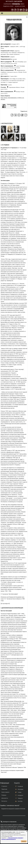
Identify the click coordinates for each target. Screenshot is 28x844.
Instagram (20, 795)
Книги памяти (5, 792)
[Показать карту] (13, 62)
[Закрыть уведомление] (26, 831)
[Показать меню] (2, 13)
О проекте (4, 786)
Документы (4, 798)
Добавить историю (20, 6)
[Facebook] (15, 10)
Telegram (20, 798)
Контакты (4, 801)
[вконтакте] (12, 10)
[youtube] (26, 10)
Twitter (19, 792)
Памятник (4, 789)
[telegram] (18, 10)
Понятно (24, 841)
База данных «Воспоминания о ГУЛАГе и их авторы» (12, 98)
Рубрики (3, 795)
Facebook (20, 786)
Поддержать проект (8, 6)
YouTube (20, 801)
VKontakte (20, 789)
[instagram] (23, 10)
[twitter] (21, 10)
